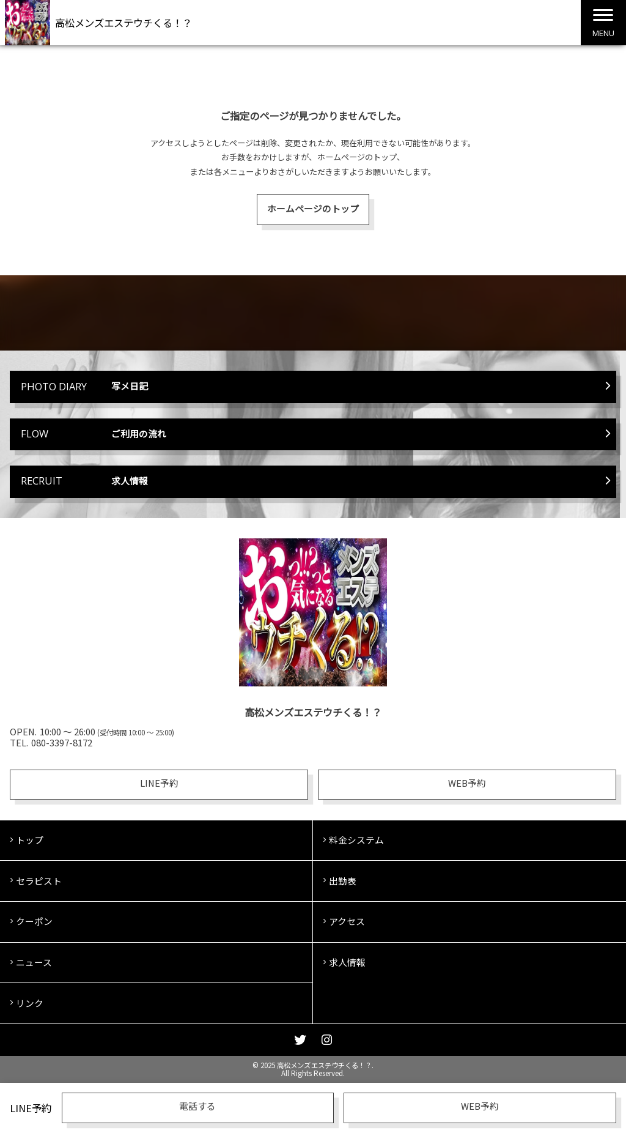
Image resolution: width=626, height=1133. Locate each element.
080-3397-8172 (61, 742)
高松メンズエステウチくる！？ (123, 22)
